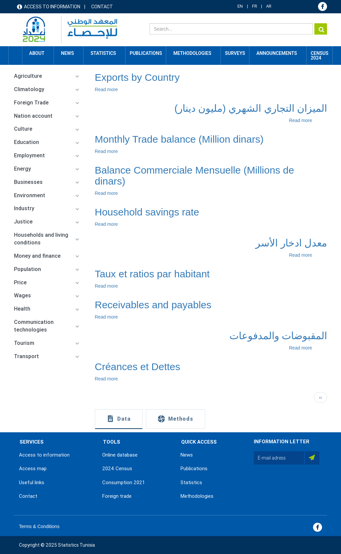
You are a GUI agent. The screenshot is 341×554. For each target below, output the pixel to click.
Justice (23, 221)
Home (15, 53)
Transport (26, 356)
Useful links (31, 482)
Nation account (33, 116)
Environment (29, 195)
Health (22, 309)
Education (26, 142)
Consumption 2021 (123, 482)
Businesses (28, 182)
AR (268, 6)
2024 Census (117, 469)
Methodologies (196, 496)
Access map (33, 469)
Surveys (235, 53)
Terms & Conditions (39, 526)
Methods (180, 419)
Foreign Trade (31, 102)
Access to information (52, 6)
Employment (29, 155)
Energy (22, 169)
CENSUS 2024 (319, 56)
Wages (22, 295)
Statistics (191, 482)
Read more (106, 89)
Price (20, 282)
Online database (120, 455)
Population (27, 269)
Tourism (24, 343)
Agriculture (28, 76)
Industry (24, 208)
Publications (146, 53)
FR (254, 6)
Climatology (29, 89)
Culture (23, 129)
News (186, 455)
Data (124, 419)
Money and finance (37, 256)
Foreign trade (117, 496)
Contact (102, 6)
